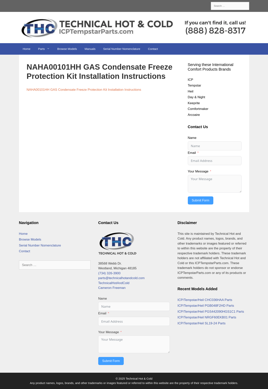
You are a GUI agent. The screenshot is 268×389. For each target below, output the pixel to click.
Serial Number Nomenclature (121, 48)
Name (192, 138)
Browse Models (67, 48)
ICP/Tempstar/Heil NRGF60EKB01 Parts (206, 317)
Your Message (198, 171)
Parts (46, 49)
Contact (153, 48)
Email (192, 153)
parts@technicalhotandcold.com (121, 278)
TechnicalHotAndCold (113, 283)
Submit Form (200, 200)
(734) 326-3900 (109, 273)
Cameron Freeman (112, 288)
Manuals (90, 48)
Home (27, 48)
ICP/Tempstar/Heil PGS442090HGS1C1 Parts (210, 311)
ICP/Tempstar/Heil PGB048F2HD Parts (205, 305)
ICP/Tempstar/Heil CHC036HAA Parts (204, 300)
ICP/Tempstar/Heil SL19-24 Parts (201, 323)
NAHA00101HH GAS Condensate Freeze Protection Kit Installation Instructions (84, 89)
